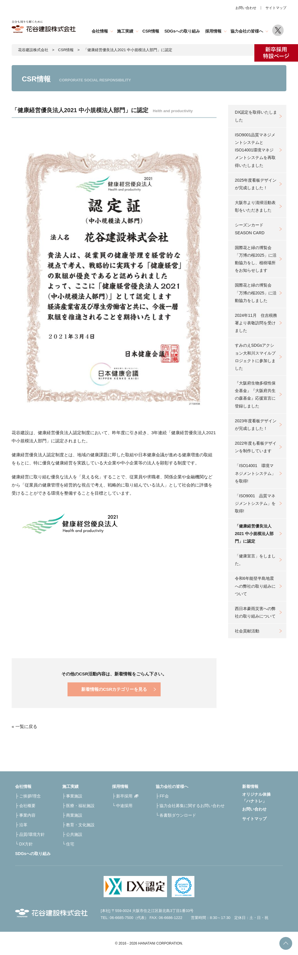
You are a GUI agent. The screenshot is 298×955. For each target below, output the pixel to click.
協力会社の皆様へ (246, 31)
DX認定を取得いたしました (256, 116)
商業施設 (74, 815)
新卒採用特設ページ (276, 53)
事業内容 (27, 815)
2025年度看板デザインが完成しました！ (255, 184)
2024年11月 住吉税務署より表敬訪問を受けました (256, 323)
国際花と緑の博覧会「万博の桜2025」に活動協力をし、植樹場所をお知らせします (255, 259)
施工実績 (125, 31)
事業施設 (74, 796)
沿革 (23, 824)
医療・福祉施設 (80, 805)
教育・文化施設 (80, 824)
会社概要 (27, 805)
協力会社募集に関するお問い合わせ (192, 805)
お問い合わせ (245, 8)
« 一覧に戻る (24, 726)
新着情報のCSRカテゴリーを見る (114, 689)
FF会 (163, 796)
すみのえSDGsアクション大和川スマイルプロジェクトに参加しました (255, 357)
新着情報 (250, 786)
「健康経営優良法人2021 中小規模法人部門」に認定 (254, 533)
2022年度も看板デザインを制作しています (255, 447)
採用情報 (213, 31)
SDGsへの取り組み (182, 31)
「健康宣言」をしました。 (255, 560)
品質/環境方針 (32, 834)
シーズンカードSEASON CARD (250, 229)
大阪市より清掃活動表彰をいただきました (255, 206)
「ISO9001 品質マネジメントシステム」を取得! (255, 503)
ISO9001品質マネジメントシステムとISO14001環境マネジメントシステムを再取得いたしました (255, 150)
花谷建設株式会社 (33, 50)
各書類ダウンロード (177, 815)
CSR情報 (150, 31)
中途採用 (124, 805)
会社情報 (100, 31)
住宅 (70, 844)
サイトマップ (275, 8)
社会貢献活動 (247, 631)
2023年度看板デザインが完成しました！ (255, 425)
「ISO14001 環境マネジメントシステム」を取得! (255, 473)
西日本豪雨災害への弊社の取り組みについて (255, 612)
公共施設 (74, 834)
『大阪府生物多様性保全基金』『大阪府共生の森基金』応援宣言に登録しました (255, 394)
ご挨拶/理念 (30, 796)
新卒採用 (124, 796)
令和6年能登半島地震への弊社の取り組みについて (255, 586)
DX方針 (26, 844)
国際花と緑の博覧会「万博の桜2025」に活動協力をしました (255, 293)
